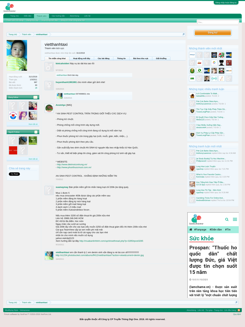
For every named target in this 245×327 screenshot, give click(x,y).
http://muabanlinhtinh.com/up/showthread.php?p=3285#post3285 (111, 241)
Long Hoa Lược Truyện (206, 166)
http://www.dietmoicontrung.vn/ (72, 164)
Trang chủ (14, 16)
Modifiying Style (11, 310)
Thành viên (41, 16)
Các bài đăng (103, 58)
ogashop (199, 169)
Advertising (74, 16)
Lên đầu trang (230, 310)
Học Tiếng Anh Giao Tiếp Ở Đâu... (210, 182)
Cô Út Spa (200, 185)
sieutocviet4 (201, 127)
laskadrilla (200, 96)
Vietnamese (25, 310)
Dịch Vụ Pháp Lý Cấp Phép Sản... (210, 133)
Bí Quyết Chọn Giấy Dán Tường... (210, 117)
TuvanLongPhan (203, 112)
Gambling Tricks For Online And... (210, 198)
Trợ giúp (209, 310)
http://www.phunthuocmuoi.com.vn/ (74, 167)
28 (36, 88)
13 (35, 97)
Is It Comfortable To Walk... (207, 93)
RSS (239, 310)
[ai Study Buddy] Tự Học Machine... (211, 159)
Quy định (237, 314)
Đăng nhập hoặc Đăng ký (226, 3)
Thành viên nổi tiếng (14, 20)
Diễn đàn (27, 16)
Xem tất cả (33, 124)
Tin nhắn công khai (57, 58)
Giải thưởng (161, 58)
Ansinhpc (61, 105)
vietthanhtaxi (61, 75)
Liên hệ (87, 16)
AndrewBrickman (203, 200)
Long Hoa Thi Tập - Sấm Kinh (208, 190)
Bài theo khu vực (140, 58)
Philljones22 (201, 161)
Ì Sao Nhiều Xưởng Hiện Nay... (209, 125)
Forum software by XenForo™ (27, 314)
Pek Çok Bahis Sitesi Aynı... (207, 101)
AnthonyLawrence (203, 104)
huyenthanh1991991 (66, 82)
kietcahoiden (62, 63)
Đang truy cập (32, 20)
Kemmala (200, 177)
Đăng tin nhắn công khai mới (73, 20)
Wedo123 (200, 120)
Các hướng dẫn (58, 16)
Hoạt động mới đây (81, 58)
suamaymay (62, 187)
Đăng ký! (213, 32)
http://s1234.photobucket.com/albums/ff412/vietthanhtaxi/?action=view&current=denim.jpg (100, 255)
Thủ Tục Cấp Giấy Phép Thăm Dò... (211, 109)
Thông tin (121, 58)
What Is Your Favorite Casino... (209, 174)
